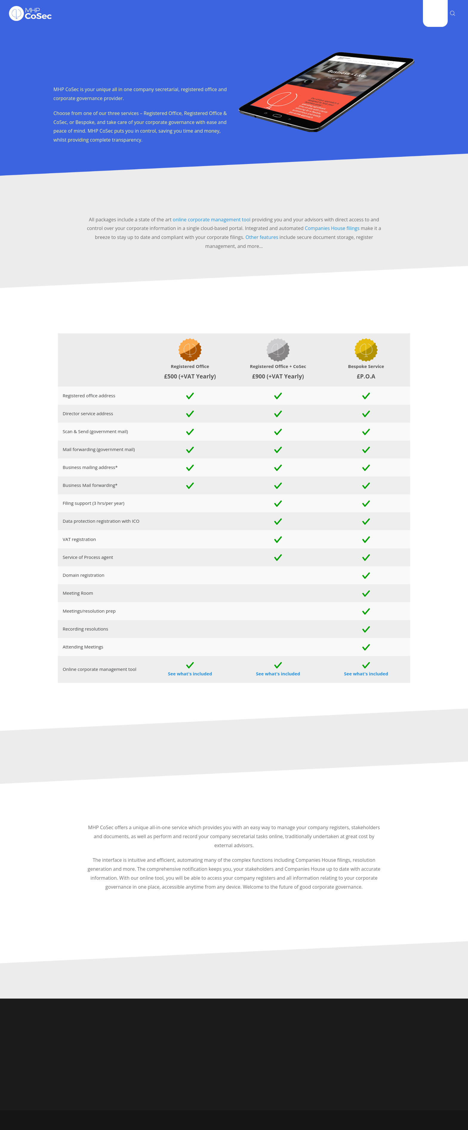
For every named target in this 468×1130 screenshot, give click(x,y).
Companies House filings (332, 228)
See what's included (190, 674)
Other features (261, 237)
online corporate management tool (212, 219)
